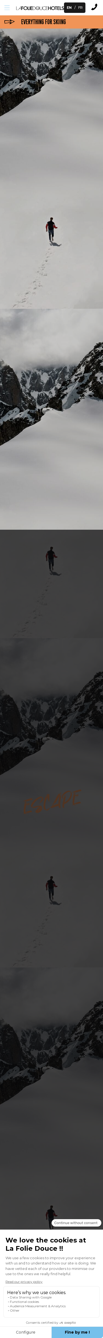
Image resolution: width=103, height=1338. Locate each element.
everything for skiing (43, 22)
